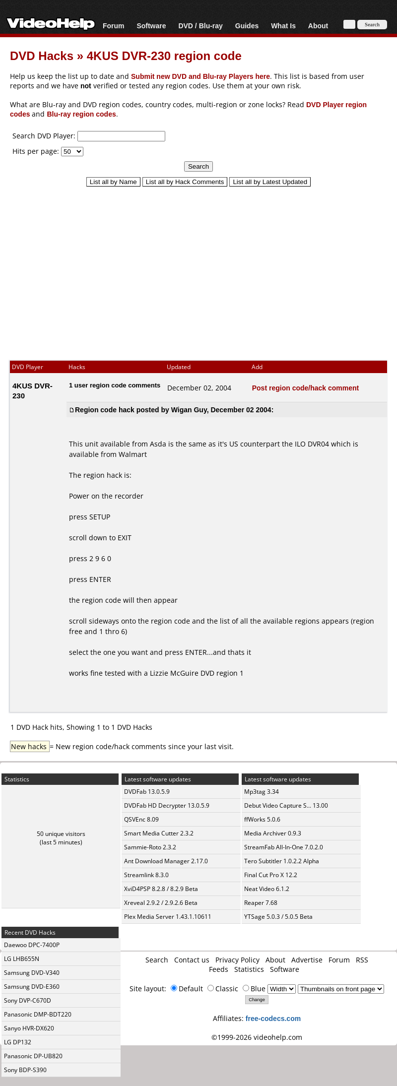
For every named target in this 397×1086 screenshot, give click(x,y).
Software (151, 25)
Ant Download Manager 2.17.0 (166, 861)
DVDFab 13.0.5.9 (147, 791)
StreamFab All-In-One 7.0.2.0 (283, 847)
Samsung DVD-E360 (32, 986)
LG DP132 (17, 1042)
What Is (283, 25)
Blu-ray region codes (81, 114)
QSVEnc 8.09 (141, 819)
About (318, 25)
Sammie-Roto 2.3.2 (150, 847)
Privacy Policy (237, 959)
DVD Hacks (41, 55)
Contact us (191, 959)
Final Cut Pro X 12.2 (270, 875)
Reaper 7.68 (260, 902)
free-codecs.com (273, 1018)
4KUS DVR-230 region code (164, 55)
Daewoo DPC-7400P (32, 945)
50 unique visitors (61, 834)
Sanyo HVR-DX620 (29, 1028)
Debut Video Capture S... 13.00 (286, 805)
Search (156, 959)
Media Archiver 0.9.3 (272, 833)
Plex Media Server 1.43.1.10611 (167, 916)
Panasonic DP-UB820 (33, 1056)
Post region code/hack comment (305, 387)
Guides (247, 25)
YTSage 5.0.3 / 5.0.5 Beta (278, 916)
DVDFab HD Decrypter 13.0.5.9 (166, 805)
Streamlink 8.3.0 (146, 875)
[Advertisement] (198, 268)
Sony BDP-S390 (25, 1070)
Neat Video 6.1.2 (266, 889)
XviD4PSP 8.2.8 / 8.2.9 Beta (161, 889)
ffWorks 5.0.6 (262, 819)
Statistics (249, 969)
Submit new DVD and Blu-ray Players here (200, 76)
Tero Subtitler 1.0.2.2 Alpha (281, 861)
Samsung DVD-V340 (32, 972)
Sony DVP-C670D (27, 1000)
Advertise (307, 959)
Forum (114, 25)
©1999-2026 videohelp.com (256, 1037)
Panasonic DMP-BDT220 (37, 1014)
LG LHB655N (21, 959)
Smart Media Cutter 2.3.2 (159, 833)
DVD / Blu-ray (200, 25)
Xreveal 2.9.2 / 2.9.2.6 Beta (161, 902)
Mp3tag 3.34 (261, 791)
